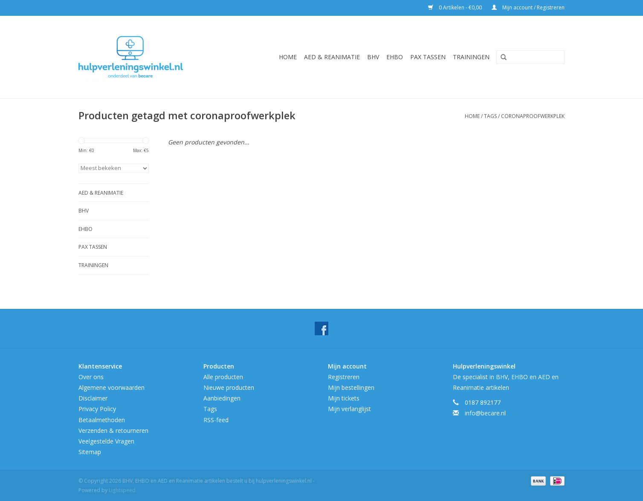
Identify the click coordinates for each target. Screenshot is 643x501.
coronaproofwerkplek (533, 116)
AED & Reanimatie (332, 57)
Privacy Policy (97, 409)
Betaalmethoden (101, 420)
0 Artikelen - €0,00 (455, 7)
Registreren (343, 377)
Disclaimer (92, 398)
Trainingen (471, 57)
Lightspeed (122, 490)
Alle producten (223, 377)
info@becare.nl (485, 413)
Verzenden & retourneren (113, 430)
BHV (373, 57)
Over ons (91, 377)
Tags (490, 116)
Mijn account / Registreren (528, 7)
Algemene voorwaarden (111, 387)
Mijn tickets (343, 398)
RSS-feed (216, 420)
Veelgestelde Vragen (106, 441)
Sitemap (89, 452)
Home (288, 57)
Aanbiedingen (221, 398)
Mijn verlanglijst (349, 409)
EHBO (394, 57)
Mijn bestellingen (351, 387)
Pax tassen (428, 57)
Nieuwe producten (228, 387)
